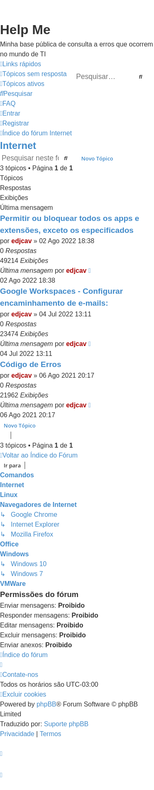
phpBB (46, 704)
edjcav (21, 240)
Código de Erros (30, 364)
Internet (18, 145)
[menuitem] (33, 74)
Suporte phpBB (66, 723)
